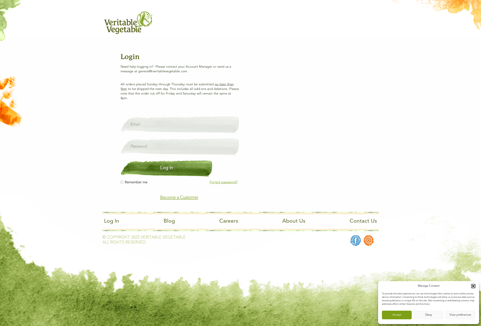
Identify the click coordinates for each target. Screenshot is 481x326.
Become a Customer (179, 197)
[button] (473, 286)
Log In (111, 221)
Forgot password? (224, 182)
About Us (293, 221)
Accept (396, 315)
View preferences (460, 315)
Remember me (136, 182)
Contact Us (363, 221)
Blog (169, 221)
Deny (428, 315)
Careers (228, 221)
